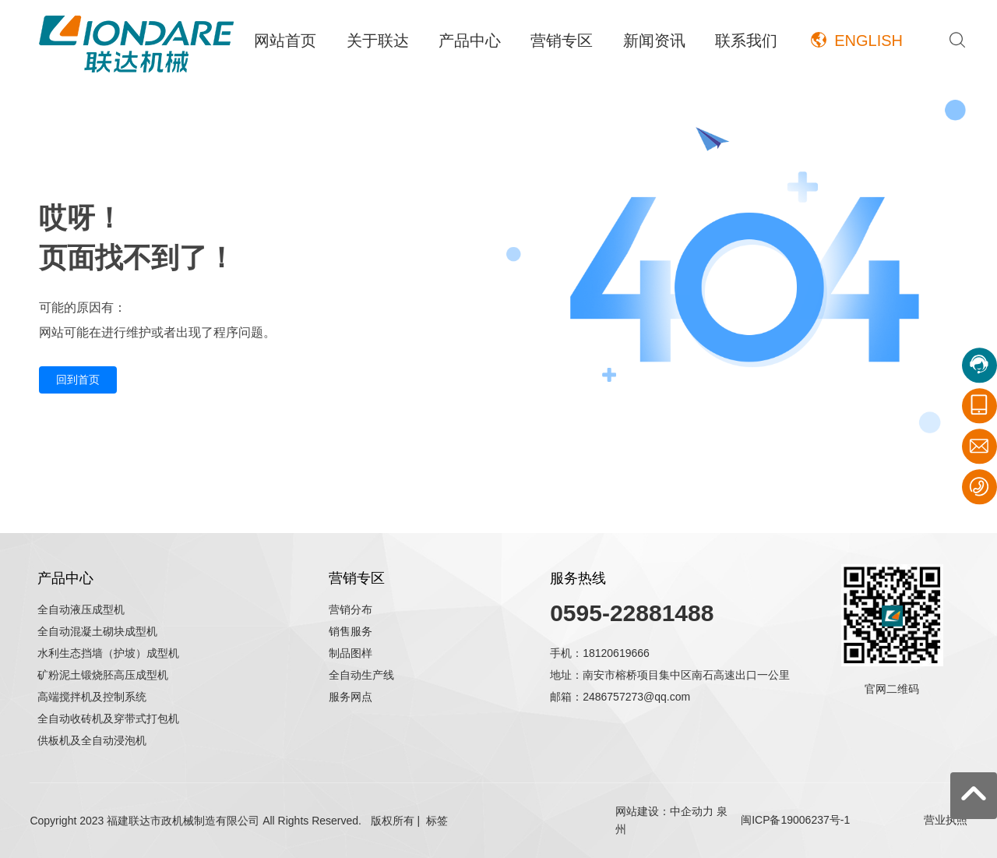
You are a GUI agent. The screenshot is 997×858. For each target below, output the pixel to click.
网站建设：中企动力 (664, 811)
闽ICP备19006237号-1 (795, 820)
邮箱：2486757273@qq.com (620, 696)
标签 (437, 820)
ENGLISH (868, 40)
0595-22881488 (631, 613)
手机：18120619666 (600, 653)
